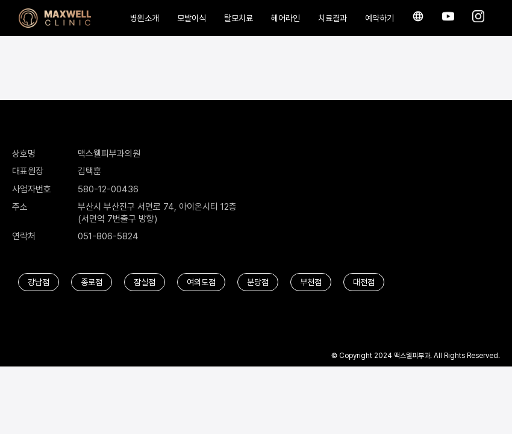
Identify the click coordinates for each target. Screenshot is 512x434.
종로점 (91, 282)
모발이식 (191, 18)
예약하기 (379, 18)
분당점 (258, 282)
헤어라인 (285, 18)
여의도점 (201, 282)
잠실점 (144, 282)
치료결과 (332, 18)
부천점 (311, 282)
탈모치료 (238, 18)
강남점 (38, 282)
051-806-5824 (108, 236)
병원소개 (144, 18)
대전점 (364, 282)
